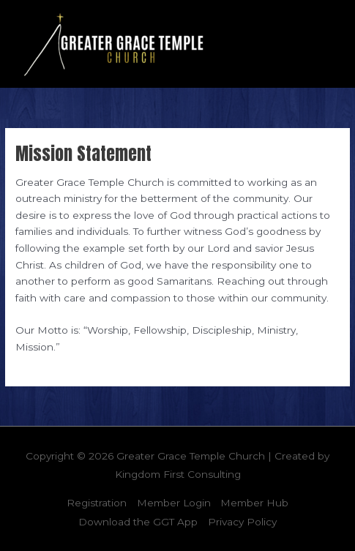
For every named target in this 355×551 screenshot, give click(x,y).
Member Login (174, 503)
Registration (97, 503)
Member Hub (254, 503)
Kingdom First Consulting (178, 474)
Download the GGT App (138, 522)
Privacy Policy (242, 522)
